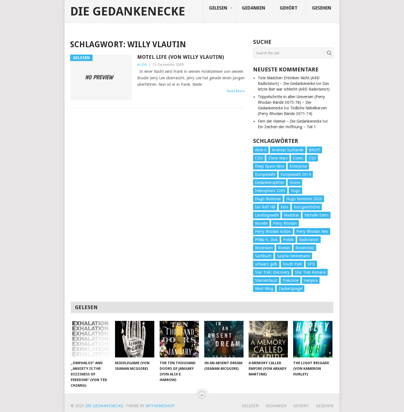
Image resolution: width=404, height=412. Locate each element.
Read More (236, 91)
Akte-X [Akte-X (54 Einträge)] (261, 150)
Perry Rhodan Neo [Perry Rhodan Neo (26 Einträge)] (312, 231)
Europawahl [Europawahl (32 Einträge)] (265, 174)
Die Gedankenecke (127, 11)
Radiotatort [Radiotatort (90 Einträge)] (309, 239)
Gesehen (321, 8)
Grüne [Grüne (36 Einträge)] (295, 182)
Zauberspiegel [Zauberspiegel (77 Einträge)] (290, 288)
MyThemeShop (160, 406)
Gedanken (253, 8)
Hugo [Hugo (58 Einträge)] (295, 190)
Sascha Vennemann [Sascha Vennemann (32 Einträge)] (293, 256)
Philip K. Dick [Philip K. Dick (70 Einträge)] (266, 239)
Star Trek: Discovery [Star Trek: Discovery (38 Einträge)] (272, 272)
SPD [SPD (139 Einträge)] (311, 264)
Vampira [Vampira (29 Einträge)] (311, 280)
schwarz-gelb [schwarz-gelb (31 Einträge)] (266, 264)
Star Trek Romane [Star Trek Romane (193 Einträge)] (310, 272)
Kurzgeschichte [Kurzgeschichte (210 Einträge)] (307, 207)
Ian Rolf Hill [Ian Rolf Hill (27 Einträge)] (265, 207)
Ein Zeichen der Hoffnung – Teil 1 (287, 127)
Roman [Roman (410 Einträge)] (284, 248)
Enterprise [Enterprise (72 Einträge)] (298, 166)
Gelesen (218, 8)
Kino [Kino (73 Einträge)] (284, 207)
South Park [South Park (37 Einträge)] (292, 264)
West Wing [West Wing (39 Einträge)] (264, 288)
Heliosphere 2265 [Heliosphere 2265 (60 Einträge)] (270, 190)
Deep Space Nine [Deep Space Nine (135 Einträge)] (269, 166)
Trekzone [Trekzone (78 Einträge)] (291, 280)
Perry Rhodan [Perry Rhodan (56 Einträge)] (285, 223)
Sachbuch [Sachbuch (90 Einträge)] (263, 256)
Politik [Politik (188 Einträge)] (288, 239)
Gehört (288, 8)
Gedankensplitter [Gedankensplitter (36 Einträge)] (269, 182)
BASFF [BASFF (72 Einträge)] (314, 150)
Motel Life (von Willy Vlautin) (180, 57)
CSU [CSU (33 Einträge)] (312, 158)
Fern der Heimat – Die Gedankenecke (290, 121)
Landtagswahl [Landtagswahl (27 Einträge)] (267, 215)
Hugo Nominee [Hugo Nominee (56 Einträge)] (268, 199)
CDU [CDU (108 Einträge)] (259, 158)
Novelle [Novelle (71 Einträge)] (261, 223)
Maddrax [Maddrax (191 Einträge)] (291, 215)
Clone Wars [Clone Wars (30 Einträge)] (278, 158)
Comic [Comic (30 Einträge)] (298, 158)
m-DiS (142, 64)
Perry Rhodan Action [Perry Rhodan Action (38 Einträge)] (273, 231)
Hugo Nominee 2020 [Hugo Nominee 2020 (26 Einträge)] (304, 199)
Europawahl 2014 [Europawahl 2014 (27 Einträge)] (296, 174)
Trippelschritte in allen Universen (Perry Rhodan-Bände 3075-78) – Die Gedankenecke (291, 102)
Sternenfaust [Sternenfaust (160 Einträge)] (266, 280)
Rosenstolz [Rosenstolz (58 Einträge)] (304, 248)
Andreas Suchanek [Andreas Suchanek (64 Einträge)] (288, 150)
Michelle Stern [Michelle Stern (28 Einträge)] (316, 215)
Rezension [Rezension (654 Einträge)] (264, 248)
